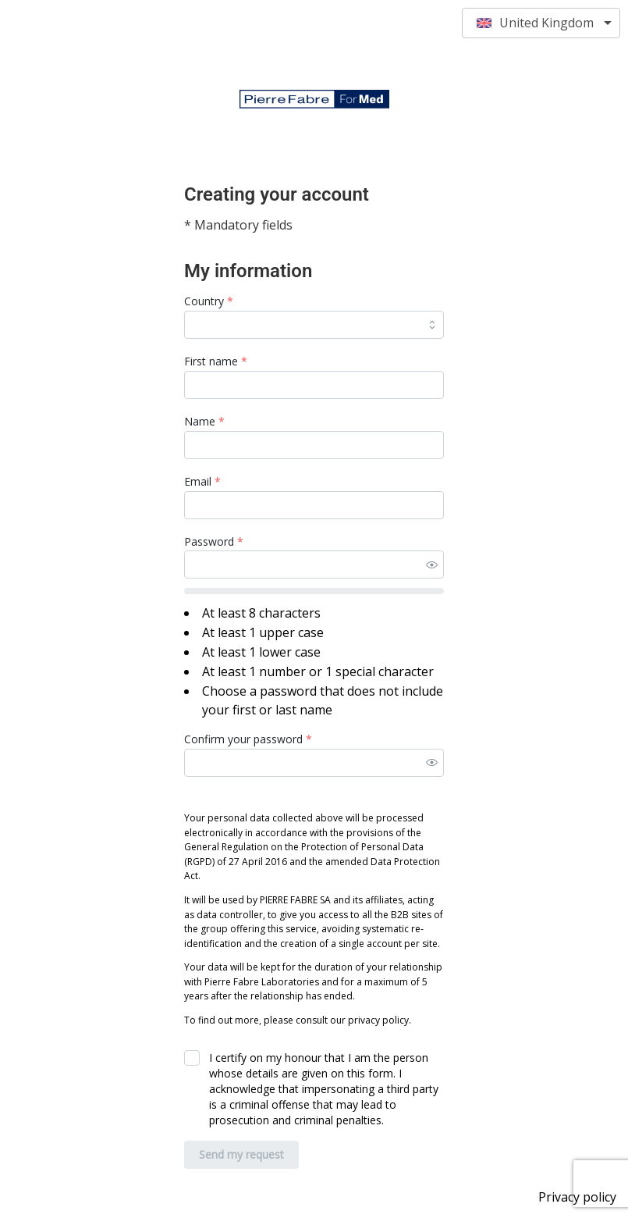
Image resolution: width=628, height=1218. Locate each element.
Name (204, 421)
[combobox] (314, 325)
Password (213, 541)
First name (215, 361)
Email (202, 481)
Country (208, 301)
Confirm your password (248, 739)
